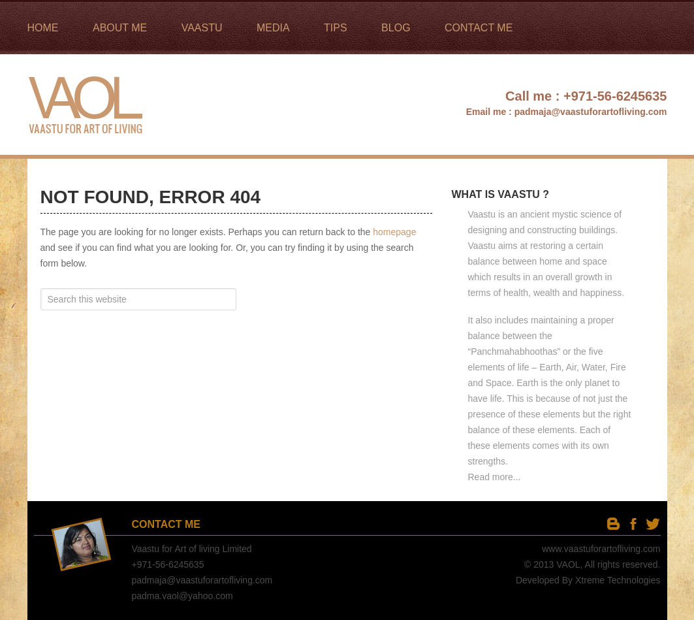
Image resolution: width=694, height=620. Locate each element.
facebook (633, 523)
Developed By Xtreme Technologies (588, 580)
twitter (652, 523)
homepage (394, 232)
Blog (613, 523)
